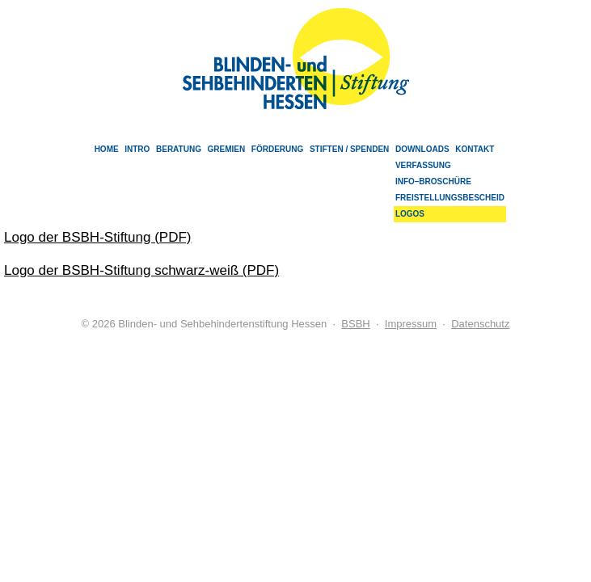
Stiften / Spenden (349, 149)
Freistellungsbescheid (449, 197)
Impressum (411, 324)
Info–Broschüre (433, 181)
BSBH (355, 324)
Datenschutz (480, 324)
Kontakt (474, 149)
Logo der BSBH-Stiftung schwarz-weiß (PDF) (141, 270)
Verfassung (423, 165)
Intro (137, 149)
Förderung (277, 149)
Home (107, 149)
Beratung (178, 149)
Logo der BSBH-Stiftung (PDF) (97, 237)
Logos (409, 213)
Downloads (422, 149)
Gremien (227, 149)
